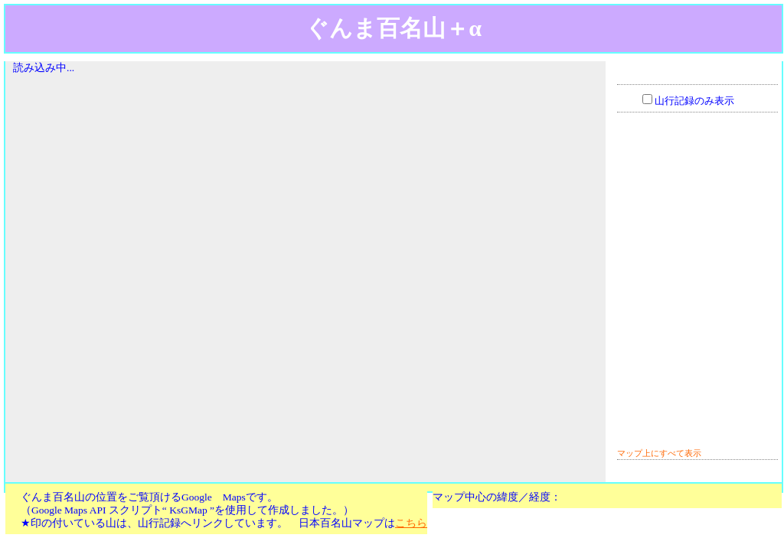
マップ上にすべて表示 (659, 453)
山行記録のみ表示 (694, 101)
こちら (411, 523)
